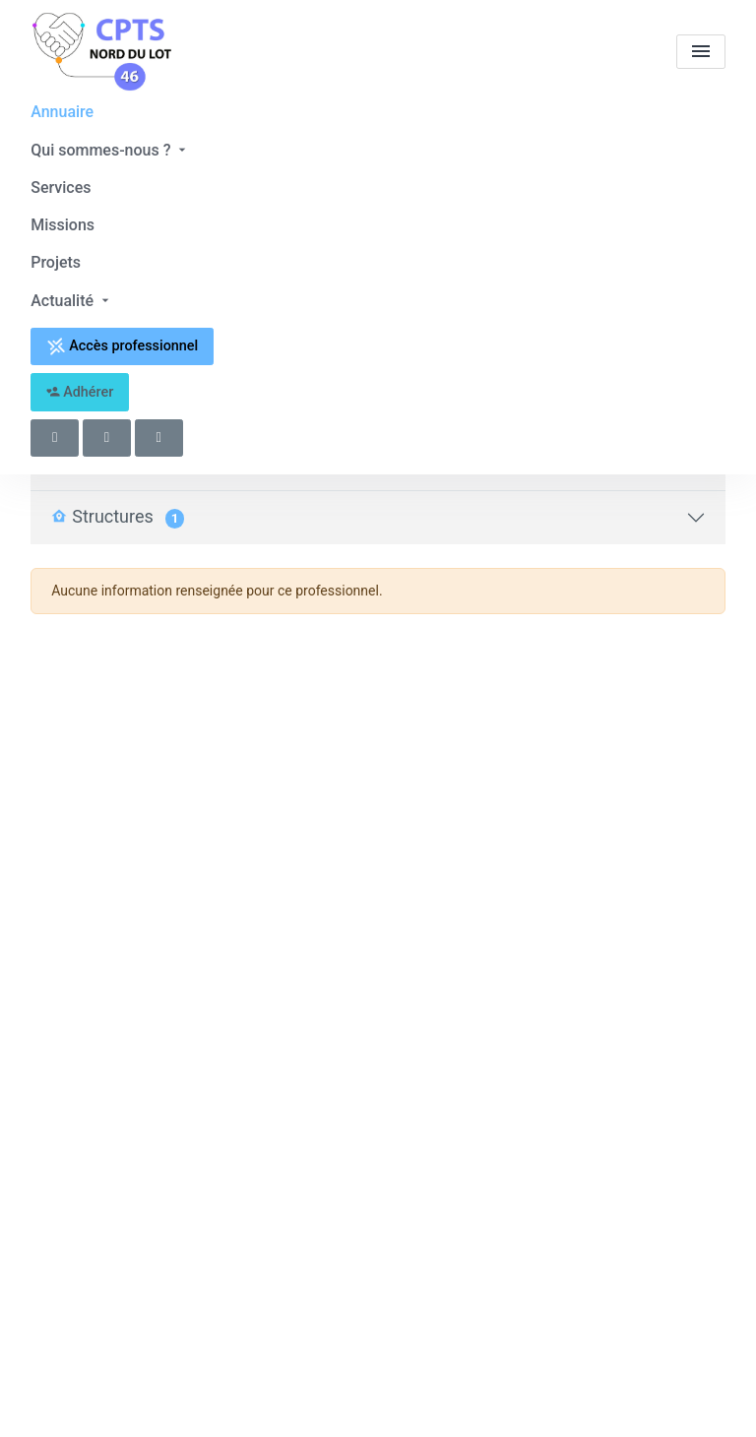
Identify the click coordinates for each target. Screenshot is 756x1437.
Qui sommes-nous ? (110, 150)
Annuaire (62, 111)
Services (61, 187)
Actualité (72, 300)
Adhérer (80, 392)
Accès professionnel (122, 346)
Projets (56, 262)
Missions (62, 225)
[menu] (700, 51)
